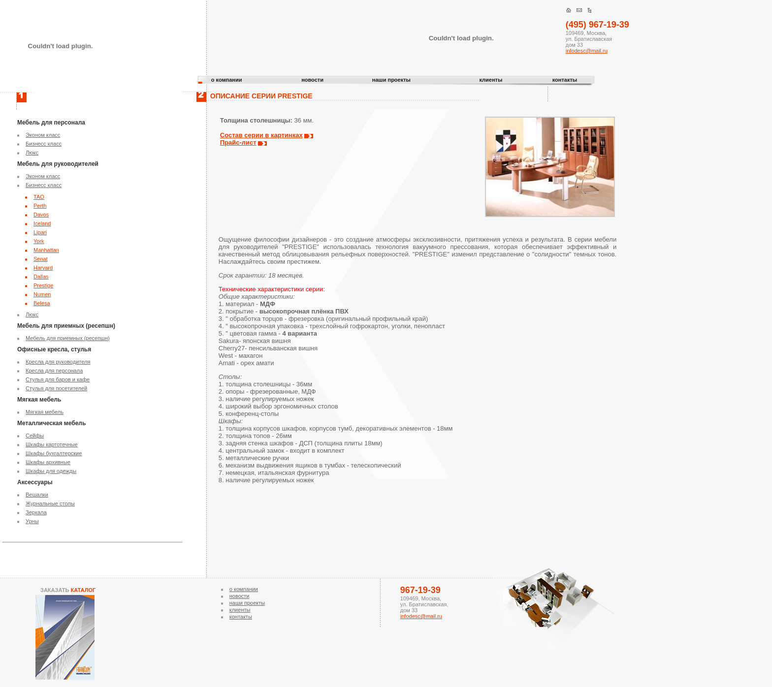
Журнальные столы (50, 503)
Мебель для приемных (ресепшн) (68, 338)
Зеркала (36, 512)
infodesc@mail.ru (587, 51)
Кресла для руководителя (58, 362)
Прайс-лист (238, 142)
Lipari (40, 232)
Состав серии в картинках (261, 135)
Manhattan (46, 250)
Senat (40, 259)
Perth (39, 206)
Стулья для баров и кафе (58, 379)
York (38, 241)
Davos (41, 215)
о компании (226, 80)
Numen (42, 294)
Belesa (41, 303)
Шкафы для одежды (51, 471)
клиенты (490, 80)
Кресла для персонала (54, 371)
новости (312, 80)
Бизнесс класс (44, 144)
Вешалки (37, 495)
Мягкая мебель (45, 412)
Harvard (43, 268)
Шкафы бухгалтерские (54, 453)
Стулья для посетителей (56, 388)
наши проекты (391, 80)
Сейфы (35, 435)
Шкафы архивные (48, 462)
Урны (32, 521)
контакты (565, 80)
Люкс (32, 153)
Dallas (41, 277)
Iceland (42, 223)
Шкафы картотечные (52, 444)
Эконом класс (43, 135)
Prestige (43, 285)
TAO (38, 197)
